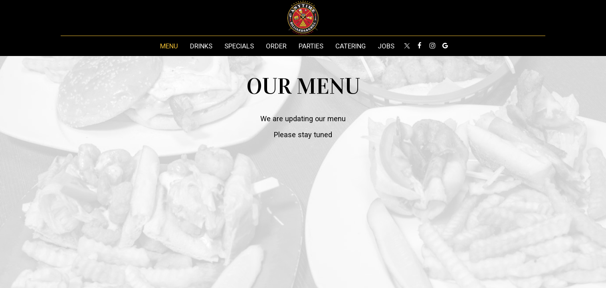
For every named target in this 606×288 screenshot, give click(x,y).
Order (276, 46)
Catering (350, 46)
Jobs (386, 46)
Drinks (201, 46)
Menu (169, 46)
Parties (311, 46)
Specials (239, 46)
